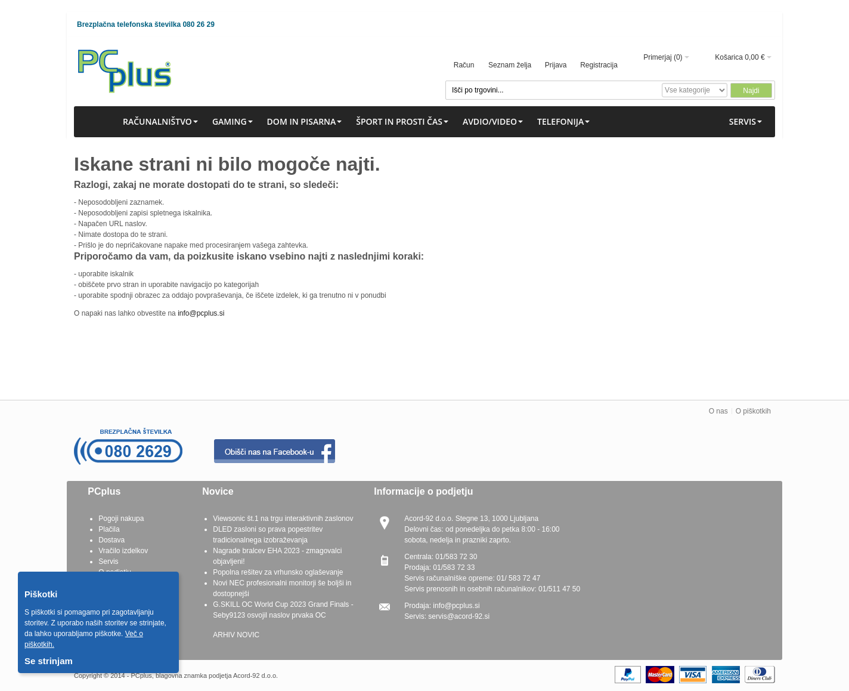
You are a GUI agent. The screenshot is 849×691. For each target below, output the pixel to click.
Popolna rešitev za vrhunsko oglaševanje (278, 572)
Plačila (108, 529)
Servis (108, 561)
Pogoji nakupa (121, 518)
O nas (718, 411)
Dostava (111, 540)
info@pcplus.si (201, 313)
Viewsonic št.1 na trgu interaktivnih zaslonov (283, 518)
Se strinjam (48, 661)
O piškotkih (753, 411)
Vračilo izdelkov (123, 551)
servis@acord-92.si (458, 616)
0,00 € (754, 57)
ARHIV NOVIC (236, 635)
